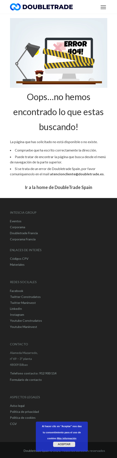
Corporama (17, 227)
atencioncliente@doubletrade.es (77, 174)
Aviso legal (17, 406)
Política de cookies (23, 417)
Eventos (15, 221)
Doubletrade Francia (24, 233)
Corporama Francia (23, 239)
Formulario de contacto (26, 379)
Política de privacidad (24, 411)
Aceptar (64, 444)
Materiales (17, 264)
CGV (13, 424)
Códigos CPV (19, 258)
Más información (66, 438)
